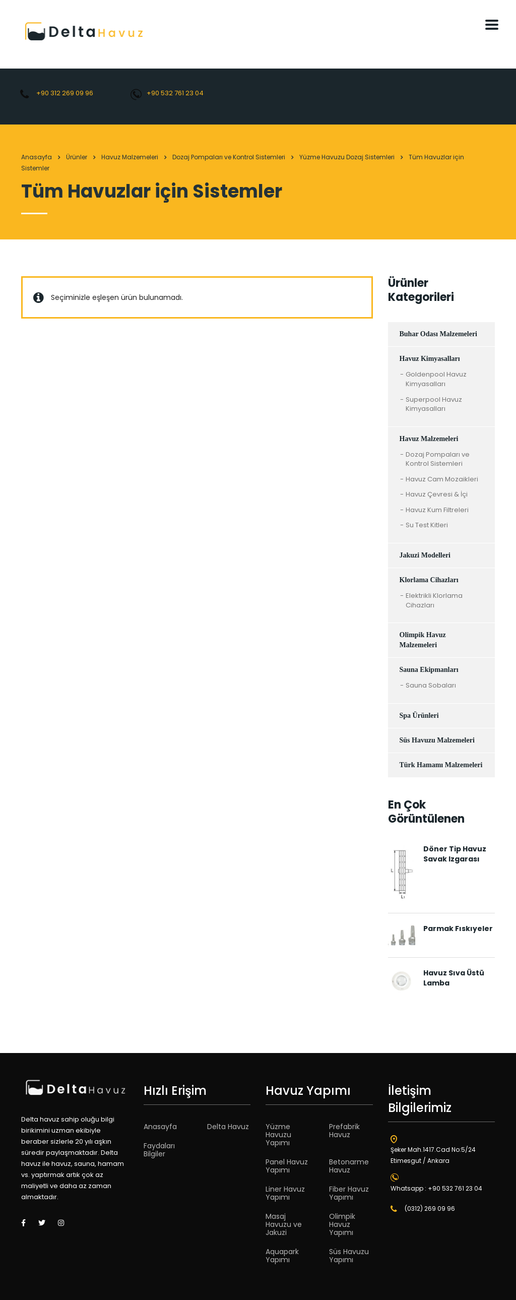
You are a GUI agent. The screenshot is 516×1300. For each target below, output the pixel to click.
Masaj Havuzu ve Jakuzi (284, 1224)
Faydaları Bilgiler (159, 1150)
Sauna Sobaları (431, 685)
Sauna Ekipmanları (429, 669)
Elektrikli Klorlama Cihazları (434, 600)
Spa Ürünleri (419, 715)
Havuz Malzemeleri (429, 439)
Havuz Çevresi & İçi (437, 494)
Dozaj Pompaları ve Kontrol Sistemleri (438, 459)
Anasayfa (36, 157)
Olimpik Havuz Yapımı (342, 1224)
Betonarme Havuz (349, 1166)
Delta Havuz (228, 1127)
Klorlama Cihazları (429, 580)
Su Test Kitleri (427, 525)
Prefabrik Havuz (344, 1131)
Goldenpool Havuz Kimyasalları (436, 379)
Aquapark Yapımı (282, 1256)
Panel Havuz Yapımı (287, 1166)
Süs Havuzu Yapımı (349, 1256)
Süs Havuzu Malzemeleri (437, 740)
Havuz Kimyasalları (430, 358)
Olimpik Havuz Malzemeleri (423, 640)
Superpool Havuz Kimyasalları (434, 404)
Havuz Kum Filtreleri (437, 510)
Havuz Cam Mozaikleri (442, 479)
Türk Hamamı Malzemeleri (441, 765)
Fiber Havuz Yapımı (349, 1193)
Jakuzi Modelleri (425, 555)
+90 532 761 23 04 (175, 93)
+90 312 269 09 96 (64, 93)
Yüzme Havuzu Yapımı (278, 1135)
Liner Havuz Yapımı (285, 1193)
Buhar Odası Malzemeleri (439, 334)
